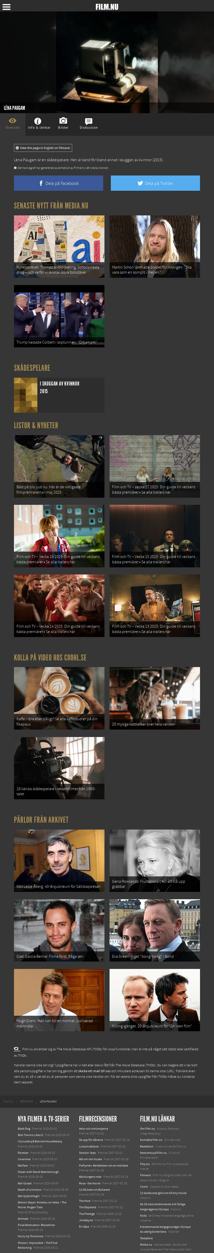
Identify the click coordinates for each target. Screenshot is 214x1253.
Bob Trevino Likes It (30, 1113)
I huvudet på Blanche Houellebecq (40, 1120)
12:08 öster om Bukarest (94, 1168)
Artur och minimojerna (93, 1107)
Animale (23, 1197)
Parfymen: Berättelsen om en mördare (103, 1143)
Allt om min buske (90, 1137)
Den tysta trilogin (29, 1174)
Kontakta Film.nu (151, 1118)
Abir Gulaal (25, 1161)
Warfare (23, 1143)
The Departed (87, 1185)
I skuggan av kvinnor (135, 160)
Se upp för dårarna (91, 1118)
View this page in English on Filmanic (43, 148)
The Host (84, 1179)
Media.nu (146, 1223)
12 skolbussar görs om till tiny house (163, 1171)
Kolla (143, 1194)
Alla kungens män (90, 1155)
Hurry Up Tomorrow (30, 1214)
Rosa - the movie (89, 1161)
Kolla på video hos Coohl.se (50, 647)
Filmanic (145, 1153)
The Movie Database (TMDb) (136, 1043)
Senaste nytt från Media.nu (51, 206)
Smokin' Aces (87, 1131)
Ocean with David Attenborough (38, 1150)
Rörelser (23, 1131)
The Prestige (87, 1192)
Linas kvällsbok (89, 1124)
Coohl (144, 1165)
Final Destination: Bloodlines (36, 1203)
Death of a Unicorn (30, 1168)
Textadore (146, 1216)
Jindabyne (86, 1198)
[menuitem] (8, 1080)
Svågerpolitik (148, 1239)
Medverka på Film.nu (153, 1131)
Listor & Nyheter (36, 421)
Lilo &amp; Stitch (28, 1232)
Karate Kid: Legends (30, 1238)
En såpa (84, 1204)
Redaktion (147, 1124)
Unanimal (24, 1137)
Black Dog (24, 1107)
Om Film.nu (147, 1107)
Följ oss (145, 1142)
